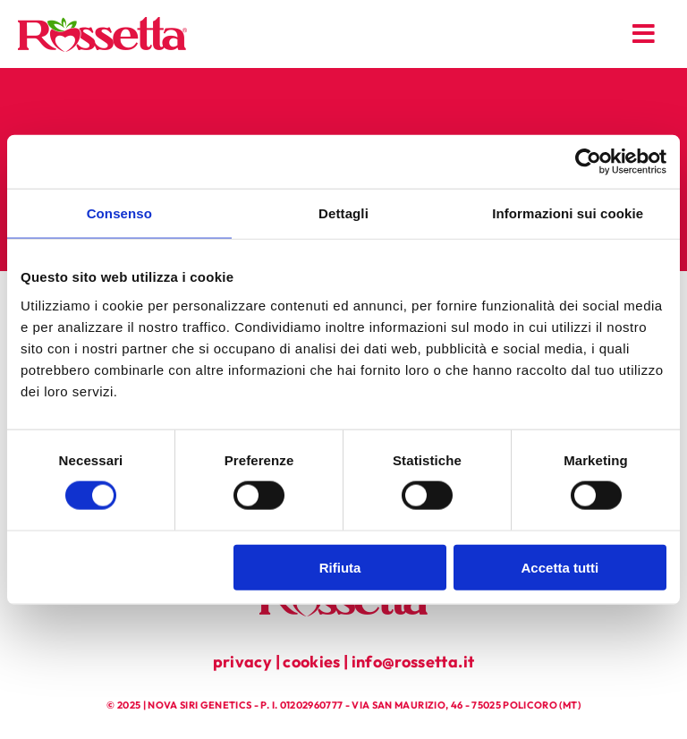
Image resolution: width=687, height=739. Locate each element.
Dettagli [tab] (343, 213)
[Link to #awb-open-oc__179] (644, 34)
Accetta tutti (560, 566)
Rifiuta (340, 566)
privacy (242, 661)
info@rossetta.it (413, 661)
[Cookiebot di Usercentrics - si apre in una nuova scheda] (588, 162)
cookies (311, 661)
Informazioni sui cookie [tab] (567, 213)
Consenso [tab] (119, 213)
